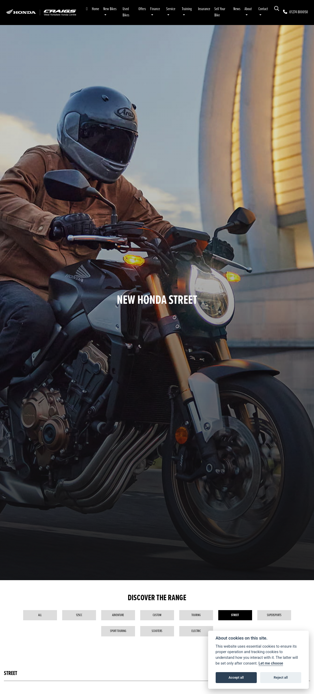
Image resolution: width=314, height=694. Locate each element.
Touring (196, 615)
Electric (196, 631)
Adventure (118, 615)
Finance (155, 9)
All (40, 615)
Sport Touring (118, 631)
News (236, 9)
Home (95, 9)
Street (235, 615)
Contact (263, 9)
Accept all (236, 677)
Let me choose (271, 663)
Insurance (204, 9)
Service (170, 9)
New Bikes (110, 9)
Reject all (281, 677)
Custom (157, 615)
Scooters (157, 631)
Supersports (274, 615)
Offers (142, 9)
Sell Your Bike (219, 12)
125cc (79, 615)
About (248, 9)
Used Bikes (126, 12)
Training (187, 9)
